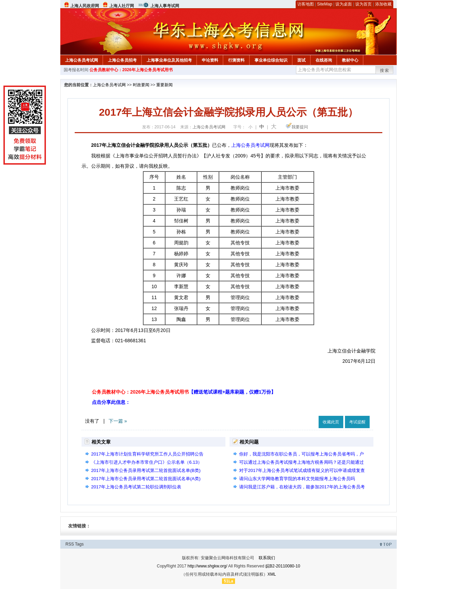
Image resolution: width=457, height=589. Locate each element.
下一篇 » (118, 421)
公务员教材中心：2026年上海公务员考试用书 (131, 69)
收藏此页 (331, 422)
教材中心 (350, 60)
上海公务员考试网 (81, 60)
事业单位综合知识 (271, 60)
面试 (301, 60)
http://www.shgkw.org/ (207, 566)
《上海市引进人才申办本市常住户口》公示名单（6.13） (146, 462)
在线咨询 (324, 60)
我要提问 (300, 127)
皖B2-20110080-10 (282, 566)
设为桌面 (343, 4)
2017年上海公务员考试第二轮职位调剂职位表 (136, 486)
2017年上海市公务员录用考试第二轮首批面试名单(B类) (145, 470)
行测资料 (236, 60)
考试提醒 (357, 422)
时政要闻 (141, 84)
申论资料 (210, 60)
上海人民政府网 (84, 5)
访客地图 (305, 4)
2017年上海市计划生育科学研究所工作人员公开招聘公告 (147, 454)
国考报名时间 (76, 69)
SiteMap (324, 4)
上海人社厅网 (121, 5)
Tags (79, 544)
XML (272, 574)
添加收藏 (383, 4)
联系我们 (267, 557)
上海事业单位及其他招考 (169, 60)
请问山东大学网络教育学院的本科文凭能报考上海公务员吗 (297, 478)
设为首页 (363, 4)
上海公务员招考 (122, 60)
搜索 (385, 70)
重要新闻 (164, 84)
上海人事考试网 (164, 5)
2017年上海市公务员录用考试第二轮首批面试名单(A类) (145, 478)
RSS (69, 544)
